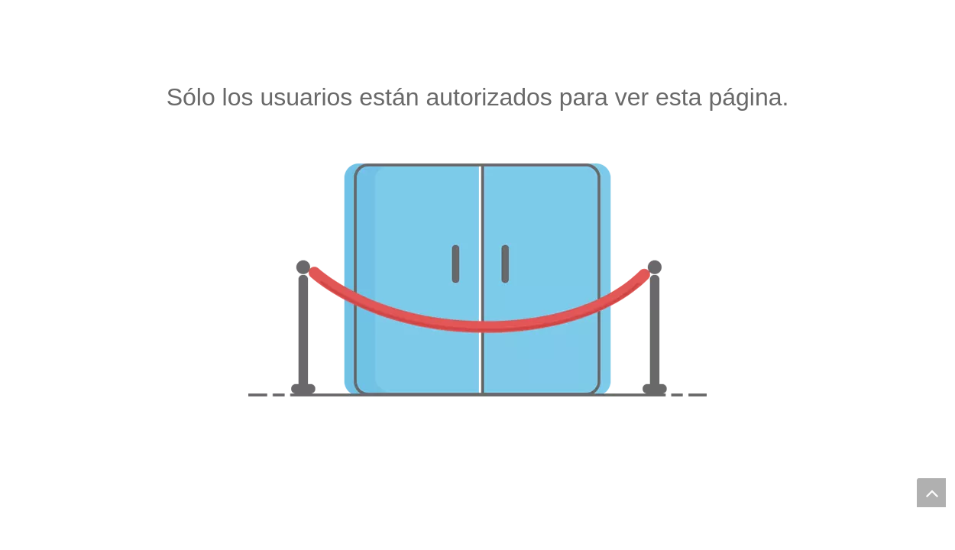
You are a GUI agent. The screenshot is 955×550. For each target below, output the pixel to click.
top (931, 492)
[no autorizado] (477, 279)
